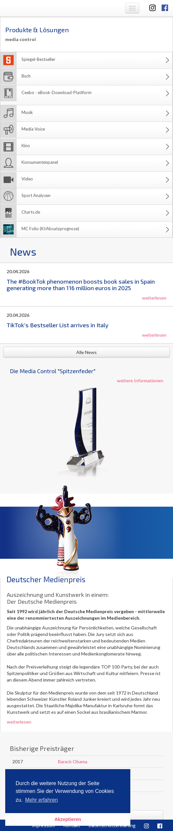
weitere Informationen (140, 380)
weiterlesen (154, 298)
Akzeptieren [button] (67, 819)
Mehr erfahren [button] (41, 800)
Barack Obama (72, 761)
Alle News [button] (86, 352)
